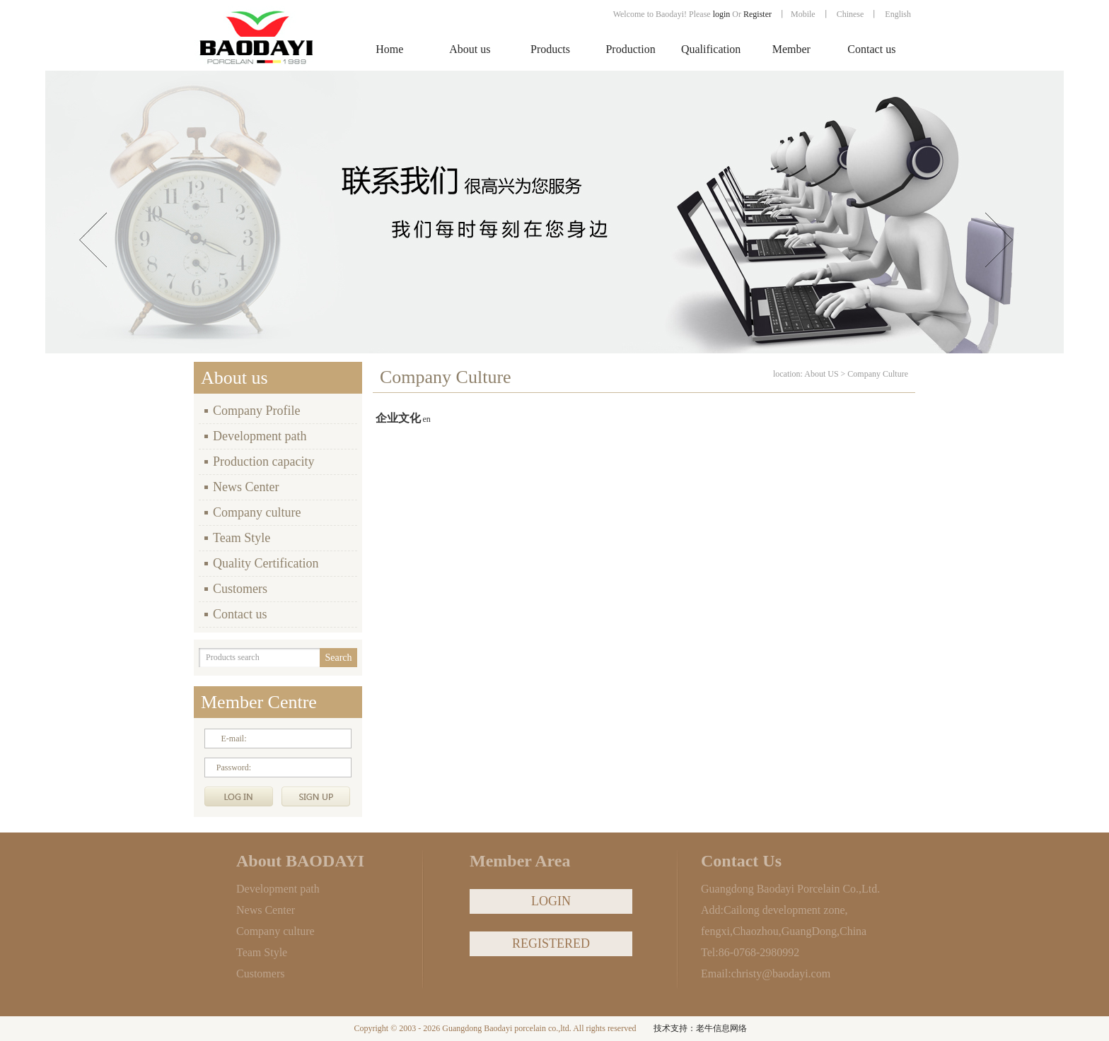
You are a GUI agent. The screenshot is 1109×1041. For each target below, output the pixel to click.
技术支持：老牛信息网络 (700, 1028)
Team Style (241, 538)
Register (758, 14)
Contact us (240, 614)
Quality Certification (265, 563)
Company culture (257, 512)
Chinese (850, 14)
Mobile (803, 14)
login (722, 14)
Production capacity (263, 461)
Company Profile (257, 411)
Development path (259, 436)
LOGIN (551, 901)
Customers (240, 589)
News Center (246, 487)
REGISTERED (551, 943)
